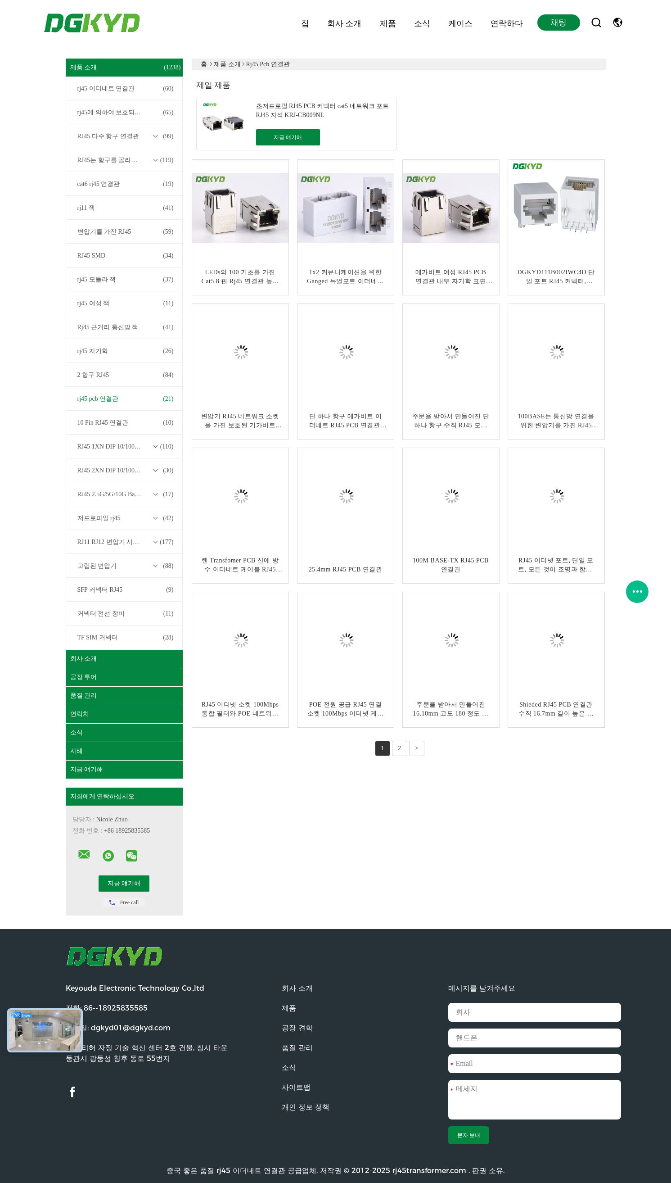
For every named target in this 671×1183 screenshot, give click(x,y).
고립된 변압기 (125, 566)
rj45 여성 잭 (125, 303)
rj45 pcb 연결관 (125, 398)
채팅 (558, 22)
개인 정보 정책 (305, 1107)
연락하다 (507, 22)
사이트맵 (296, 1087)
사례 (76, 751)
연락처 (79, 714)
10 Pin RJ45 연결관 (125, 422)
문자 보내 (468, 1135)
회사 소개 (344, 22)
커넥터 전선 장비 (125, 613)
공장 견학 (297, 1028)
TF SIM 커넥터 (125, 637)
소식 (422, 22)
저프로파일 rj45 (125, 518)
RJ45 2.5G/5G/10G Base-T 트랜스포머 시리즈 (126, 494)
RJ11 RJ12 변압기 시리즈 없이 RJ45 (125, 542)
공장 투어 (83, 677)
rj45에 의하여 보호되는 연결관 (125, 112)
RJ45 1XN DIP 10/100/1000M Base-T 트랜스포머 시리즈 (126, 446)
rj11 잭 (125, 208)
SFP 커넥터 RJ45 (125, 589)
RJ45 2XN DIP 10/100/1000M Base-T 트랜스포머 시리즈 (126, 470)
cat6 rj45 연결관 (125, 184)
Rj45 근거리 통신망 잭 (125, 327)
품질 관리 (83, 695)
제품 (388, 22)
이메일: (118, 1028)
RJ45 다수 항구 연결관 (125, 136)
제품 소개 (125, 68)
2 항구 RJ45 (125, 375)
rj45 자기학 (125, 351)
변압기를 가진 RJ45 (125, 231)
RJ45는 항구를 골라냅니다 (125, 160)
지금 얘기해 (87, 769)
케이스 (460, 22)
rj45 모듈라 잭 (125, 279)
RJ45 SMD (125, 255)
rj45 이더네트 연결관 (125, 88)
